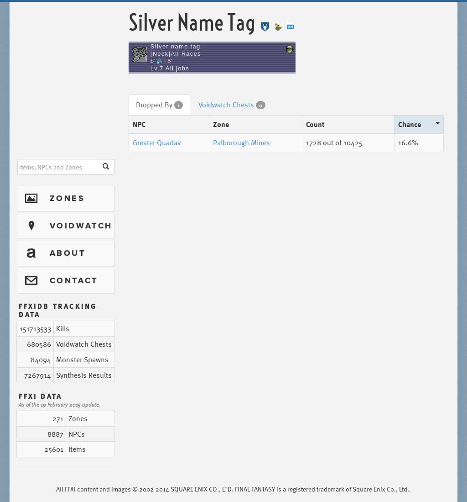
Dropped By (159, 104)
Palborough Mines (241, 142)
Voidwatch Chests (231, 104)
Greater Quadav (157, 142)
